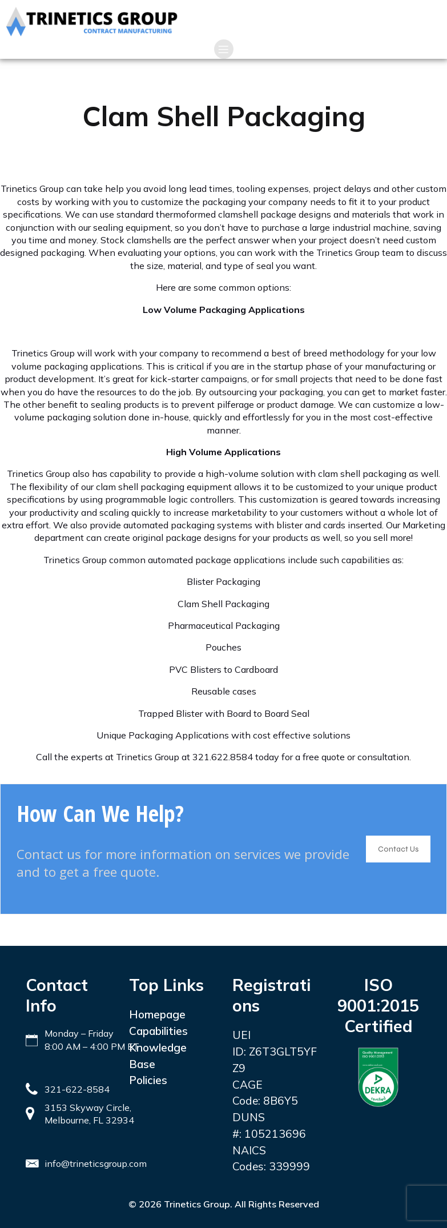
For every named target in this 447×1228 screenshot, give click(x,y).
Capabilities (158, 1031)
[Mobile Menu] (223, 49)
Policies (148, 1080)
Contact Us (398, 849)
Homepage (157, 1014)
